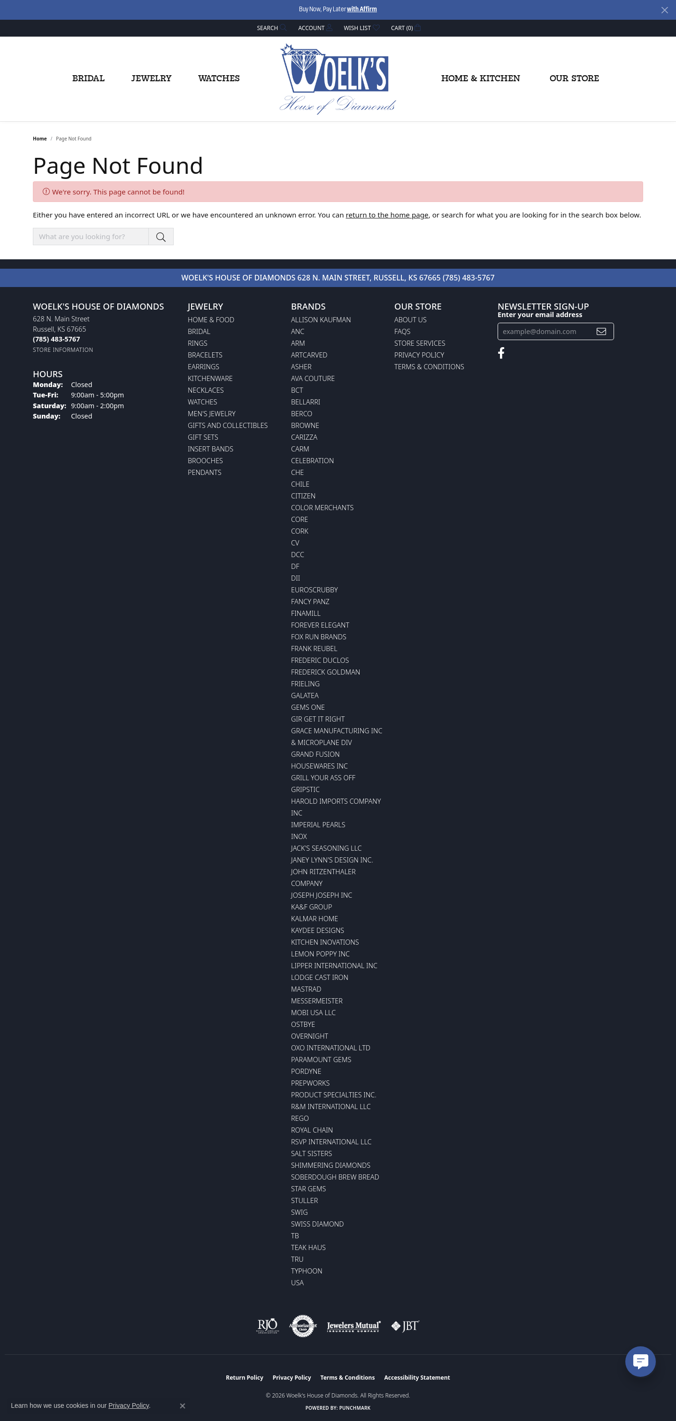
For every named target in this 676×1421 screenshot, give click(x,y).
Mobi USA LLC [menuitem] (313, 1012)
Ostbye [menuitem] (303, 1024)
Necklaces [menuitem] (206, 390)
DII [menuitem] (295, 578)
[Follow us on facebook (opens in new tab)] (501, 353)
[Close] (664, 10)
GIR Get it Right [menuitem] (318, 718)
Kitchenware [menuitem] (210, 378)
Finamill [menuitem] (306, 613)
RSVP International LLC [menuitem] (331, 1141)
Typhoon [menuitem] (307, 1270)
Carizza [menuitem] (304, 437)
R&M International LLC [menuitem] (331, 1106)
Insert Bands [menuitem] (210, 448)
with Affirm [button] (362, 9)
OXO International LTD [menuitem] (330, 1047)
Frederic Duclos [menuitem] (320, 660)
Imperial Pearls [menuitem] (318, 824)
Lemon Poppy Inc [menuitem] (320, 953)
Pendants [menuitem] (205, 472)
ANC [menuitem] (297, 331)
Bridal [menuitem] (199, 331)
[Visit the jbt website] (406, 1326)
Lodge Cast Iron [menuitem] (319, 977)
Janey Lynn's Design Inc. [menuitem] (332, 859)
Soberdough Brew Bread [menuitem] (335, 1177)
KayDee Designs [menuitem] (317, 930)
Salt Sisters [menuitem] (311, 1153)
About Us (410, 319)
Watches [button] (219, 79)
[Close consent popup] (182, 1406)
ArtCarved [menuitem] (309, 354)
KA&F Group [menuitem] (311, 906)
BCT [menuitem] (297, 390)
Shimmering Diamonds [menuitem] (330, 1165)
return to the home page (387, 214)
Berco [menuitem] (301, 413)
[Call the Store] (56, 338)
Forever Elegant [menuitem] (320, 625)
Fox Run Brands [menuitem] (318, 636)
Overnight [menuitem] (309, 1036)
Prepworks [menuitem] (310, 1083)
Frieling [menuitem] (305, 683)
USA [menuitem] (297, 1282)
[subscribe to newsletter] (601, 331)
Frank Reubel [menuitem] (314, 648)
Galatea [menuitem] (305, 695)
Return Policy (244, 1378)
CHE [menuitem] (297, 472)
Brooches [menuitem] (205, 460)
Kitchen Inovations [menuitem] (325, 942)
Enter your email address (540, 314)
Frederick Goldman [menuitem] (325, 672)
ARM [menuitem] (298, 343)
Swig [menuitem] (299, 1212)
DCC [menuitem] (297, 554)
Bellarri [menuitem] (305, 401)
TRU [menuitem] (297, 1259)
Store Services (420, 343)
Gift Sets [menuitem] (203, 437)
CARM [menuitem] (300, 448)
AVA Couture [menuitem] (313, 378)
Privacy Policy (419, 354)
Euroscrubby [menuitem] (314, 589)
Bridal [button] (88, 79)
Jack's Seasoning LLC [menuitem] (326, 848)
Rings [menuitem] (197, 343)
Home (40, 138)
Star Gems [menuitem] (308, 1188)
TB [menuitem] (295, 1235)
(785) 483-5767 (469, 277)
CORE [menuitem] (299, 519)
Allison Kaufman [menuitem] (321, 319)
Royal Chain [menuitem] (312, 1130)
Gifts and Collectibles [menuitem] (228, 425)
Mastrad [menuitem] (306, 989)
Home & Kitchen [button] (480, 79)
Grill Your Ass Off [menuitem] (323, 777)
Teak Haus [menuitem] (308, 1247)
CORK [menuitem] (299, 531)
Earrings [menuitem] (203, 366)
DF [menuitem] (295, 566)
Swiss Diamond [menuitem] (317, 1223)
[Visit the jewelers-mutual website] (354, 1326)
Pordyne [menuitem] (306, 1071)
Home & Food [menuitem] (211, 319)
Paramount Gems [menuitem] (321, 1059)
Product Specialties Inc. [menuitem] (333, 1094)
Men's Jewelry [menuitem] (212, 413)
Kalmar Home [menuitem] (314, 918)
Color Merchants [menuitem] (322, 507)
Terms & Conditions (429, 366)
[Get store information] (63, 350)
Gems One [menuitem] (308, 707)
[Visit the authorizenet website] (303, 1326)
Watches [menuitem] (202, 401)
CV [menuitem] (295, 542)
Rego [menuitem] (300, 1118)
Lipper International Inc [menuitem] (334, 965)
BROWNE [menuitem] (305, 425)
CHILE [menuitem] (300, 484)
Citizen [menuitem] (303, 495)
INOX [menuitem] (299, 836)
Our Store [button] (574, 79)
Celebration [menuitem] (312, 460)
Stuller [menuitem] (304, 1200)
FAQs (402, 331)
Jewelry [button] (151, 79)
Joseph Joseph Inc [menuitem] (321, 895)
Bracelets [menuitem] (205, 354)
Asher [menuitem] (301, 366)
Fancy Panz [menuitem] (310, 601)
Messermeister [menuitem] (317, 1000)
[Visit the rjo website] (267, 1326)
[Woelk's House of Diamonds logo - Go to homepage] (338, 79)
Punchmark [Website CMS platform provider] (355, 1408)
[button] (271, 28)
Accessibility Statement (417, 1378)
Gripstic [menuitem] (305, 789)
